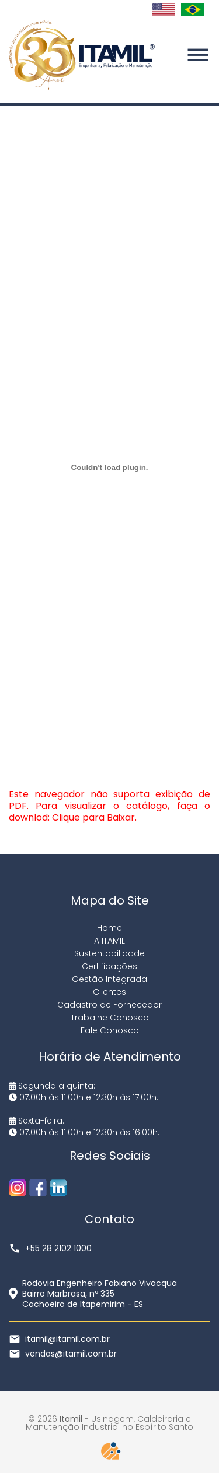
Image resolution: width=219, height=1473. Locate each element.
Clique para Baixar (93, 817)
